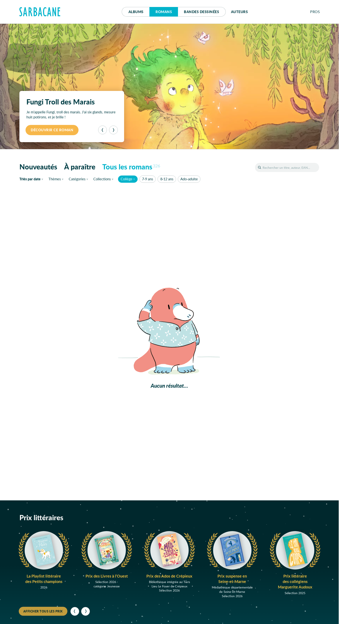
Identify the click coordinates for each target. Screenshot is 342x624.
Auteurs (239, 11)
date (32, 178)
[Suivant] (113, 130)
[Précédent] (102, 130)
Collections (102, 178)
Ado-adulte (189, 178)
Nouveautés (38, 167)
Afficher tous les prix (43, 611)
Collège (126, 178)
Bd (201, 11)
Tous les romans (131, 167)
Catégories (77, 178)
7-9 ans (147, 178)
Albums (136, 11)
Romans (164, 11)
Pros (315, 11)
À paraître (79, 167)
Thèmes (54, 178)
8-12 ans (166, 178)
